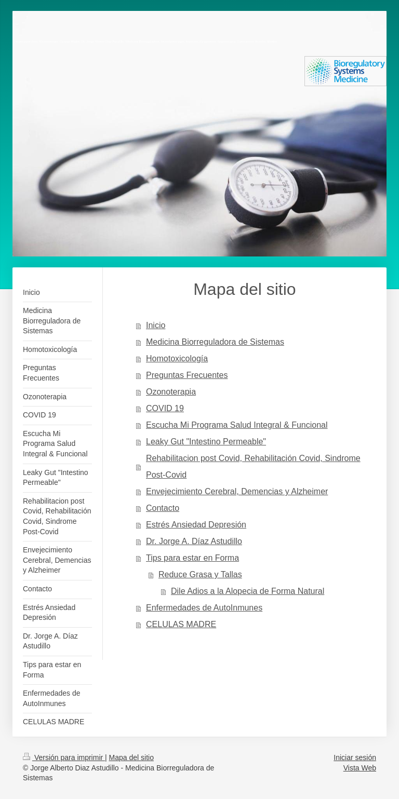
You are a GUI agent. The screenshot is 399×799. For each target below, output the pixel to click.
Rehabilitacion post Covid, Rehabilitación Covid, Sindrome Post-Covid (253, 466)
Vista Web (359, 768)
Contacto (162, 508)
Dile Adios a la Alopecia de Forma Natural (247, 591)
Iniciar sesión (355, 757)
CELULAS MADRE (181, 624)
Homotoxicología (177, 358)
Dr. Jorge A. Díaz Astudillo (194, 541)
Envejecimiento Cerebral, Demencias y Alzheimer (237, 491)
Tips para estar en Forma (192, 557)
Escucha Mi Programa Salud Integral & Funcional (237, 425)
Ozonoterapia (171, 391)
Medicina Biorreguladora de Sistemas (215, 341)
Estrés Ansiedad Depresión (196, 524)
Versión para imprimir (64, 757)
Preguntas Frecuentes (187, 375)
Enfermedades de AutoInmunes (204, 607)
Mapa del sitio (131, 757)
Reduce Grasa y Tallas (200, 574)
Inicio (155, 325)
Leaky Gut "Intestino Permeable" (206, 441)
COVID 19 (165, 408)
